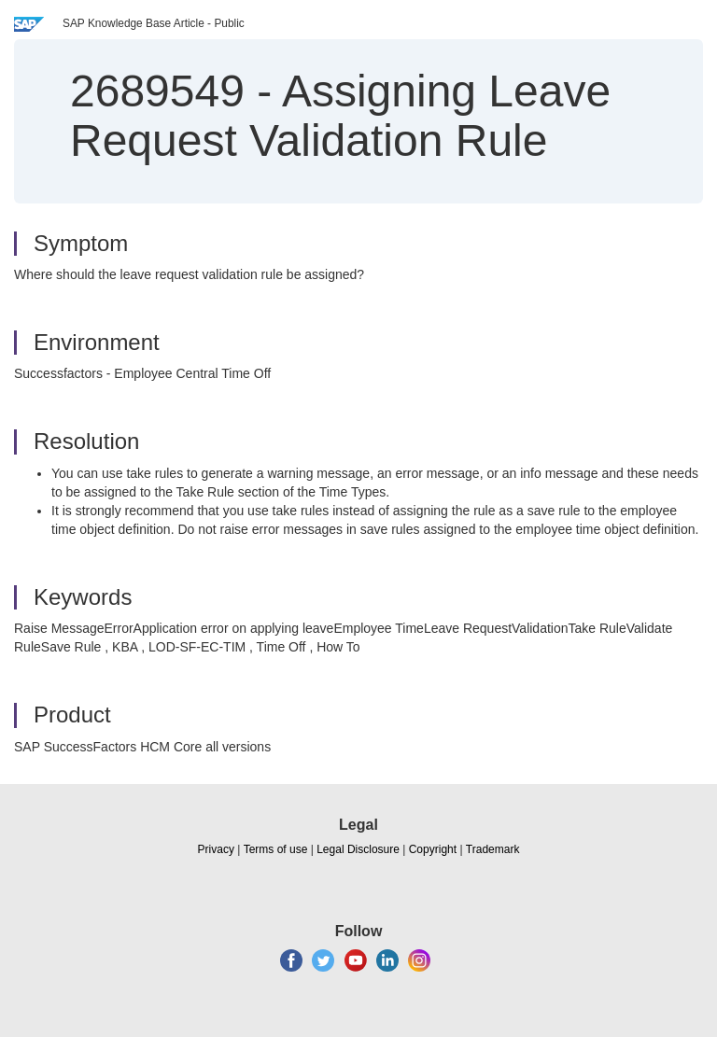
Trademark (493, 849)
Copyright (433, 849)
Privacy (216, 849)
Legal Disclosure (358, 849)
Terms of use (276, 849)
